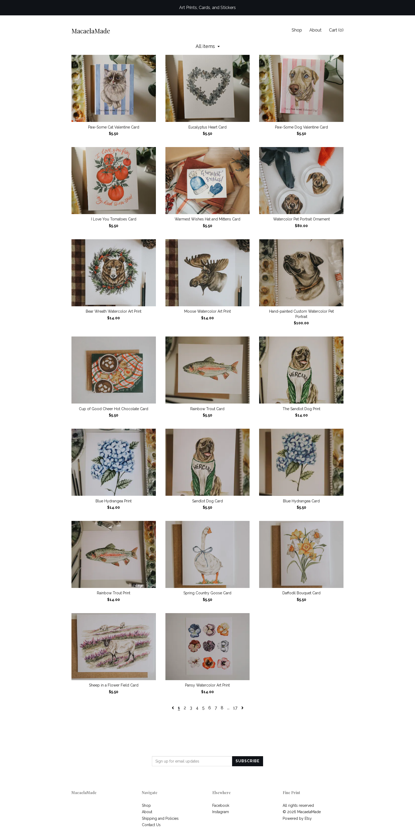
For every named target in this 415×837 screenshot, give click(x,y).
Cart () (336, 30)
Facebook (220, 805)
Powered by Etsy (297, 818)
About (315, 30)
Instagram (220, 812)
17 (235, 707)
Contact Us (151, 825)
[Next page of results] (242, 707)
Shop (297, 30)
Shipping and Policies (160, 818)
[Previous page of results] (173, 707)
